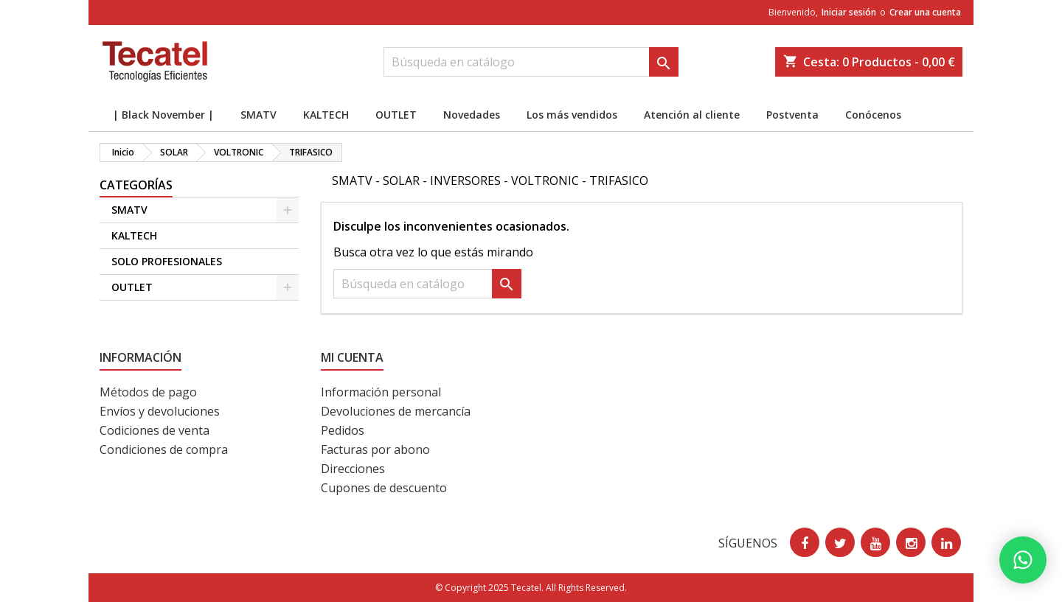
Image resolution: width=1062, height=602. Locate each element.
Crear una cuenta (925, 12)
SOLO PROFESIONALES (166, 261)
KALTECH (326, 115)
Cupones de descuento (384, 488)
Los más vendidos (572, 115)
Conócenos (873, 115)
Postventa (792, 115)
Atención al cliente (692, 115)
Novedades (471, 115)
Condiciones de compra (164, 449)
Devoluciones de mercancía (396, 411)
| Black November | (163, 115)
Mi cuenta (352, 357)
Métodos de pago (148, 392)
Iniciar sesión (849, 12)
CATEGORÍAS (136, 185)
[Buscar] (531, 62)
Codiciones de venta (154, 430)
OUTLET (396, 115)
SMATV (258, 115)
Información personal (381, 392)
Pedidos (342, 430)
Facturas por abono (375, 449)
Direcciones (353, 469)
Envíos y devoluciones (160, 411)
